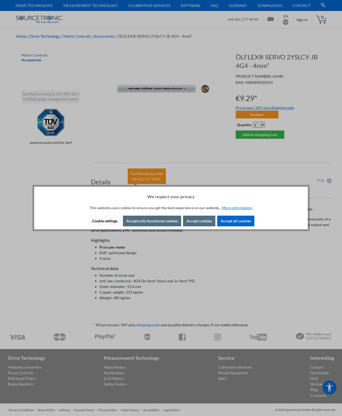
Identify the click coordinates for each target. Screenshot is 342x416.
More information (237, 207)
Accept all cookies (236, 221)
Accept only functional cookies (152, 221)
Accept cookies (199, 221)
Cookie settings (105, 221)
